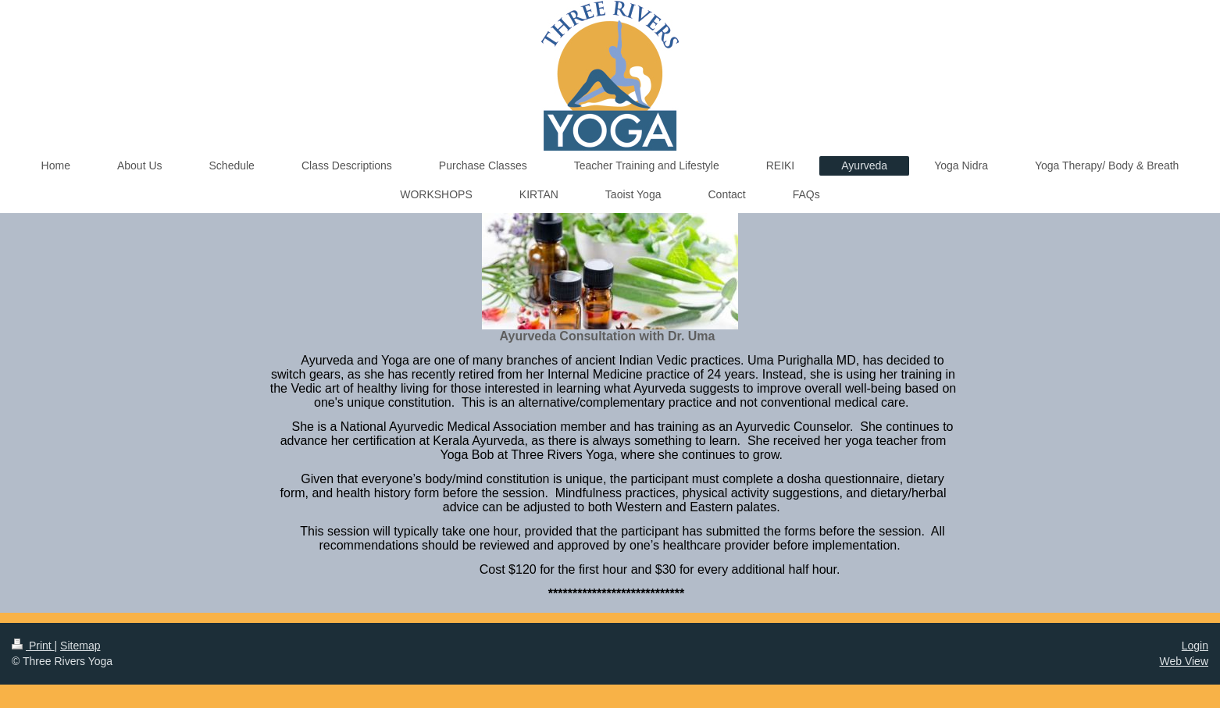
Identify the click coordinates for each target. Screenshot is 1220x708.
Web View (1183, 661)
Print (33, 645)
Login (1195, 645)
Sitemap (80, 645)
